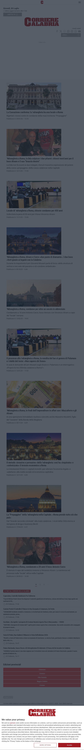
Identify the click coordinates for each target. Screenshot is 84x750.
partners (13, 723)
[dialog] (42, 728)
